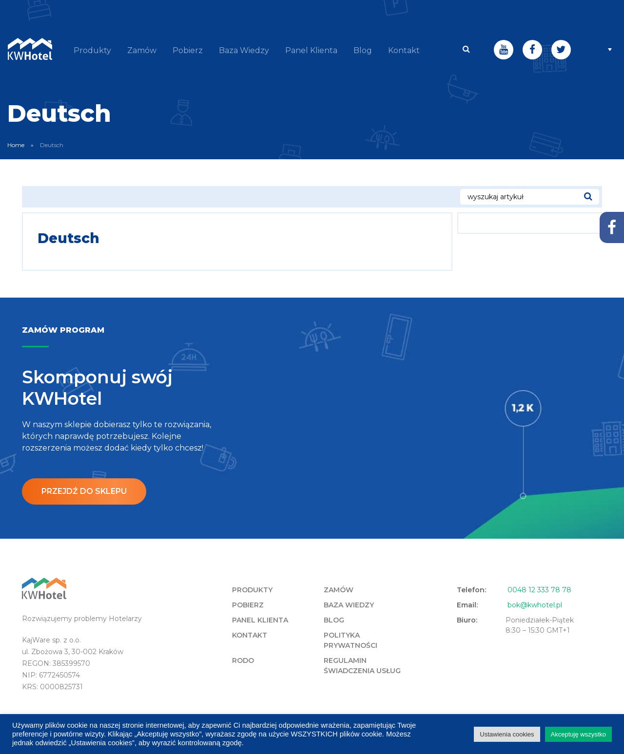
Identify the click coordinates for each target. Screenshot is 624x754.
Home (15, 144)
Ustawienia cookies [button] (507, 734)
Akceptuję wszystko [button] (578, 734)
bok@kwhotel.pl (534, 604)
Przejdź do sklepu (84, 490)
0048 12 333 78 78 (539, 589)
